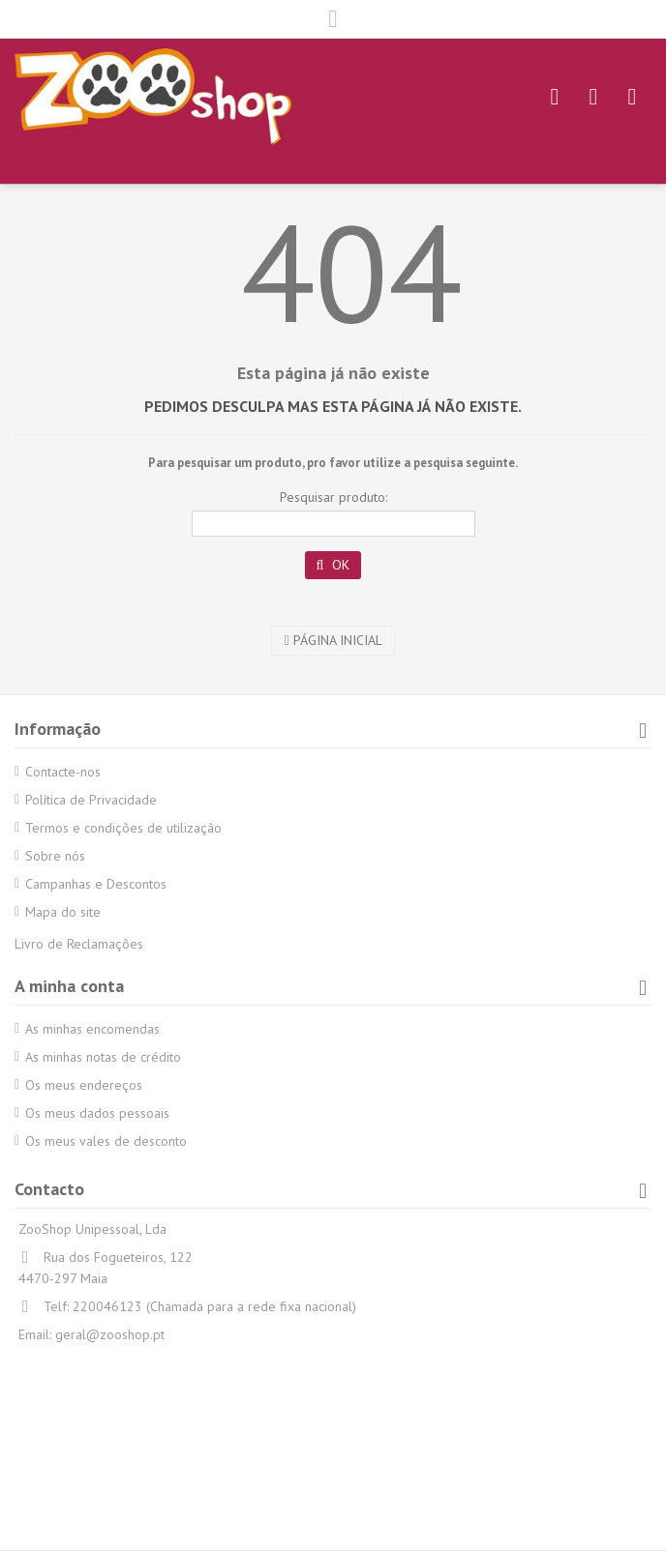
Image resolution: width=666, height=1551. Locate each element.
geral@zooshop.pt (110, 1334)
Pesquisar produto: (333, 497)
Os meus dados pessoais (97, 1113)
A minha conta (69, 986)
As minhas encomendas (92, 1029)
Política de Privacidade (91, 799)
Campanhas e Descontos (95, 884)
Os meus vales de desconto (106, 1141)
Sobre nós (55, 855)
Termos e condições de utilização (123, 827)
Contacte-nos (63, 771)
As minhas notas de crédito (103, 1057)
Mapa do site (63, 912)
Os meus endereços (83, 1085)
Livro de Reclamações (79, 943)
